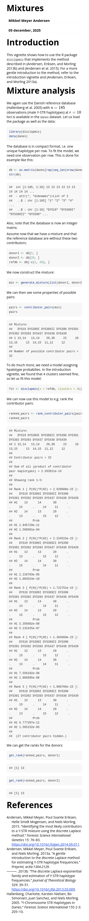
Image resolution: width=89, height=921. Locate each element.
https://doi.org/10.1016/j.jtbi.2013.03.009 (43, 893)
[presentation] (58, 107)
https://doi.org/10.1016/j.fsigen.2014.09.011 (45, 848)
